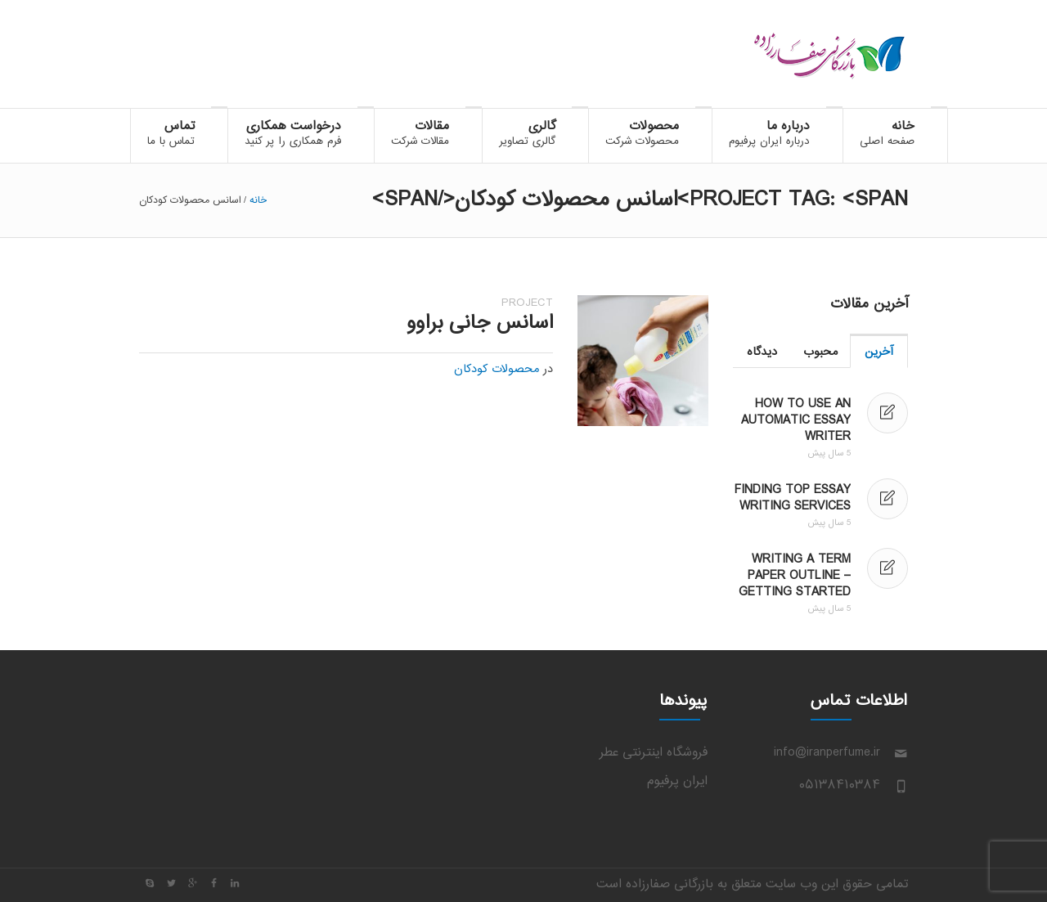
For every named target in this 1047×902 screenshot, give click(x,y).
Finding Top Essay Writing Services (793, 498)
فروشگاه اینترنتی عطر (654, 753)
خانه (258, 200)
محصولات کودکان (496, 369)
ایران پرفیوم (677, 781)
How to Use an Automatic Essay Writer (796, 420)
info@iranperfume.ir (827, 753)
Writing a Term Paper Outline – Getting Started (795, 576)
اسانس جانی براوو (480, 323)
